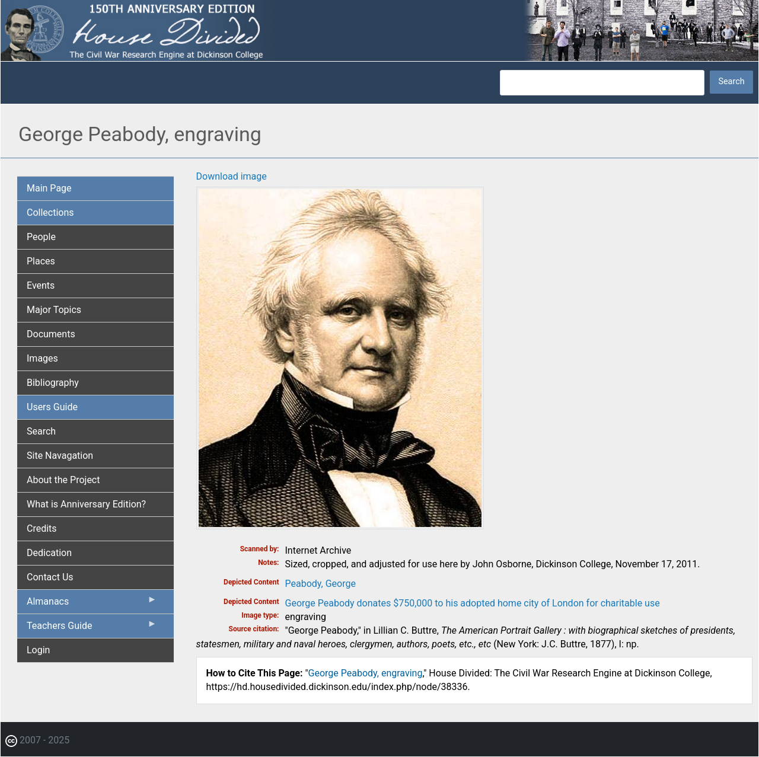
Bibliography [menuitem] (53, 382)
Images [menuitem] (42, 358)
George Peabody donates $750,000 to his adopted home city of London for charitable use (472, 603)
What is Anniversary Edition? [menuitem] (86, 504)
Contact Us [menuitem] (50, 577)
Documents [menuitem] (51, 334)
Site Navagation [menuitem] (60, 455)
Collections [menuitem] (50, 212)
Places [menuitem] (41, 261)
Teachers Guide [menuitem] (92, 628)
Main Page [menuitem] (49, 188)
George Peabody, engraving (365, 673)
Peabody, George (320, 583)
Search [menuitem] (41, 431)
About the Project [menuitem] (63, 479)
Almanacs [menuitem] (92, 604)
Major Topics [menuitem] (54, 309)
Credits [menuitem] (42, 528)
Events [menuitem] (41, 285)
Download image (231, 176)
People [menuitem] (41, 236)
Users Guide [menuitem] (52, 407)
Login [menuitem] (38, 650)
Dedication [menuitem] (49, 552)
